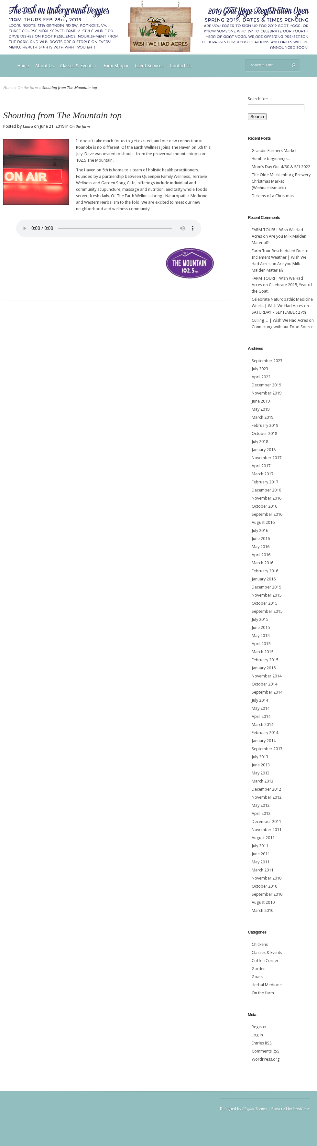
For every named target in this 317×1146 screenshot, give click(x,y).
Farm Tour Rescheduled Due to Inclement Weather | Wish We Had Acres (280, 257)
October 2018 (264, 433)
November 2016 (266, 498)
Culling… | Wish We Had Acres (280, 320)
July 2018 (260, 441)
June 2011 (261, 853)
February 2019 (265, 425)
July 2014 (260, 700)
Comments (265, 1051)
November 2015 (266, 595)
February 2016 (265, 570)
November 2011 (266, 829)
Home (23, 65)
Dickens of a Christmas (273, 195)
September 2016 (267, 514)
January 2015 (264, 667)
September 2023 (267, 360)
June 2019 (261, 401)
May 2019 (260, 409)
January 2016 (264, 579)
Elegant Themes (254, 1109)
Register (259, 1026)
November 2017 (266, 457)
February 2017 (265, 482)
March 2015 (262, 651)
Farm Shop (116, 65)
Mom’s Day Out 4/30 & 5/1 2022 (281, 166)
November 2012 (266, 797)
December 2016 (266, 490)
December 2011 (266, 821)
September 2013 (267, 748)
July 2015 (260, 619)
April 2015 (261, 643)
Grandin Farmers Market (274, 150)
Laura (28, 126)
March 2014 (262, 724)
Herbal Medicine (267, 984)
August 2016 (263, 522)
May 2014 (260, 708)
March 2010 (262, 910)
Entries (262, 1043)
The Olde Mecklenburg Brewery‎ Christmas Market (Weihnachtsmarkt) (281, 181)
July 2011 (260, 845)
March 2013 (262, 781)
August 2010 (263, 902)
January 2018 (264, 449)
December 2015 (266, 587)
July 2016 (260, 530)
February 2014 (265, 732)
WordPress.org (266, 1059)
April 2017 (261, 465)
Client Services (149, 65)
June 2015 (261, 627)
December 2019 (266, 385)
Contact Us (180, 65)
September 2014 (267, 692)
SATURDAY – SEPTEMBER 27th (279, 312)
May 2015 (260, 635)
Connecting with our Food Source (282, 326)
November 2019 (266, 393)
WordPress (301, 1109)
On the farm (27, 87)
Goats (257, 976)
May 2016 (260, 546)
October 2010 (264, 886)
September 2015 (267, 611)
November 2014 (266, 676)
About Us (44, 65)
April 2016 (261, 554)
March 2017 (262, 473)
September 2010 (267, 894)
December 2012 (266, 789)
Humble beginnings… (272, 158)
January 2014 (264, 740)
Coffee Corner (265, 960)
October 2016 (264, 506)
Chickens (260, 944)
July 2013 (260, 756)
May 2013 (260, 773)
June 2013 (261, 764)
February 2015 (265, 659)
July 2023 (260, 368)
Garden (259, 968)
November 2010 (266, 878)
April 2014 (261, 716)
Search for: (258, 98)
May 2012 (260, 805)
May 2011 (260, 862)
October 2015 (264, 603)
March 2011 (262, 870)
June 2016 (261, 538)
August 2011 (263, 837)
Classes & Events (78, 65)
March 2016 (262, 562)
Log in (257, 1034)
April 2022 (261, 376)
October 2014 (264, 684)
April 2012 (261, 813)
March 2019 (262, 417)
